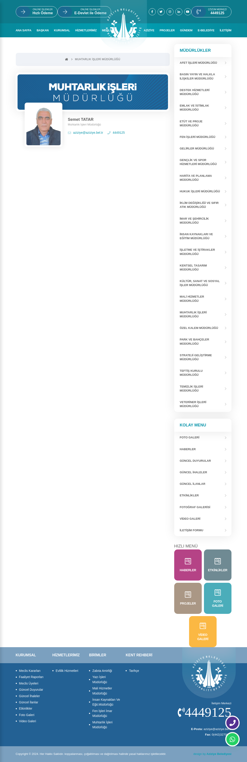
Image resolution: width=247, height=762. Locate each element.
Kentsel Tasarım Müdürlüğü (193, 267)
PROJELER (167, 30)
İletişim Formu (191, 530)
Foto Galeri (26, 715)
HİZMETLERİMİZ (86, 30)
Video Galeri (190, 518)
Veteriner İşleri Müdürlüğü (193, 404)
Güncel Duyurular (195, 460)
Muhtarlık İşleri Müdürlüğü (193, 314)
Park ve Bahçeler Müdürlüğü (194, 341)
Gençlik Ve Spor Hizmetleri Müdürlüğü (198, 162)
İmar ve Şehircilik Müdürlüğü (194, 220)
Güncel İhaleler (193, 472)
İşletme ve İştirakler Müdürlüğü (197, 251)
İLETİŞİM (225, 30)
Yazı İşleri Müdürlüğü (99, 679)
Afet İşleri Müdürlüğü (198, 62)
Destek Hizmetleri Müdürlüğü (194, 92)
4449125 (116, 132)
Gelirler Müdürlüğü (197, 148)
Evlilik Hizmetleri (67, 670)
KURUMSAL (62, 30)
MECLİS (107, 30)
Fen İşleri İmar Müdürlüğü (102, 713)
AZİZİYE (149, 30)
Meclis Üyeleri (28, 683)
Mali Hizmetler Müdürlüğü (192, 298)
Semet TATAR (81, 119)
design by (212, 754)
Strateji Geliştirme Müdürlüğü (196, 357)
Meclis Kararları (30, 670)
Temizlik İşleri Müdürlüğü (191, 388)
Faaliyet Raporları (31, 677)
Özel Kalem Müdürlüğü (199, 328)
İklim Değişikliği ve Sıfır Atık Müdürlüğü (199, 205)
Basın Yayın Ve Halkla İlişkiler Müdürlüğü (197, 76)
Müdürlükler (195, 50)
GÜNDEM (186, 30)
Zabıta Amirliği (102, 670)
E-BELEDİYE (206, 30)
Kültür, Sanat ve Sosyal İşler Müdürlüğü (200, 283)
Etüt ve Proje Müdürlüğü (191, 123)
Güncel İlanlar (192, 483)
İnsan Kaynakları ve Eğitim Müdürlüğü (196, 236)
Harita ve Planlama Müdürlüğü (196, 177)
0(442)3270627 (218, 734)
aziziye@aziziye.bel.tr (85, 132)
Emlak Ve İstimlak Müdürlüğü (194, 107)
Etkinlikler (189, 495)
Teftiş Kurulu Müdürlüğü (191, 372)
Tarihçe (134, 670)
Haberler (188, 449)
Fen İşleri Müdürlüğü (197, 137)
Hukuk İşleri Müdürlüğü (200, 191)
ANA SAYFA (24, 30)
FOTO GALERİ (190, 437)
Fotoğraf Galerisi (195, 507)
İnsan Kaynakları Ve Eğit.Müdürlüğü (106, 702)
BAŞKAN (43, 30)
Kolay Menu (193, 425)
